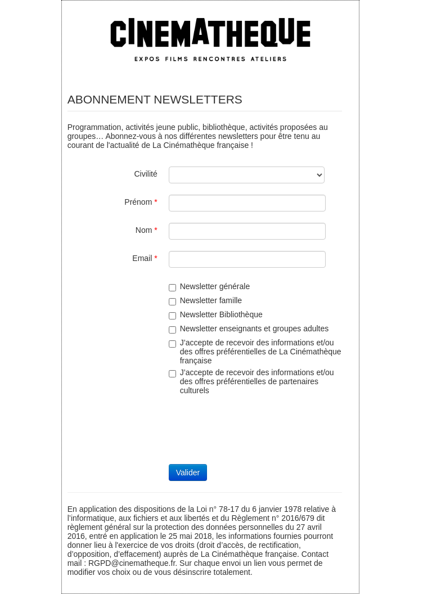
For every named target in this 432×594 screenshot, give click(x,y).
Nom (147, 230)
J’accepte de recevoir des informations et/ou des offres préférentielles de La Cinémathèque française (255, 351)
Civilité (145, 173)
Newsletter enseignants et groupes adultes (249, 329)
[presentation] (254, 431)
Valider (188, 472)
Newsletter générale (209, 286)
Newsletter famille (205, 300)
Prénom (140, 201)
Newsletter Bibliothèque (216, 315)
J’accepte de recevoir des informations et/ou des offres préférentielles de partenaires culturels (251, 381)
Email (144, 258)
